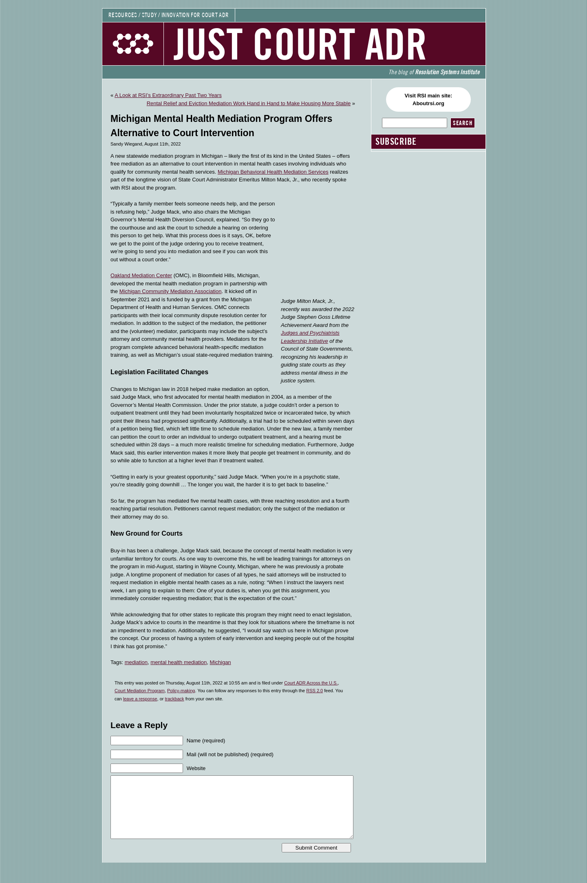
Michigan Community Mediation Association (170, 291)
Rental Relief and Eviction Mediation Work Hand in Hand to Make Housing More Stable (249, 103)
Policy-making (181, 690)
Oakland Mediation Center (141, 275)
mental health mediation (178, 662)
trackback (174, 698)
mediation (136, 662)
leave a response (140, 698)
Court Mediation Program (140, 690)
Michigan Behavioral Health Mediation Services (273, 172)
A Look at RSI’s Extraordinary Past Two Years (168, 95)
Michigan (220, 662)
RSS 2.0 (314, 690)
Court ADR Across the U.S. (311, 682)
